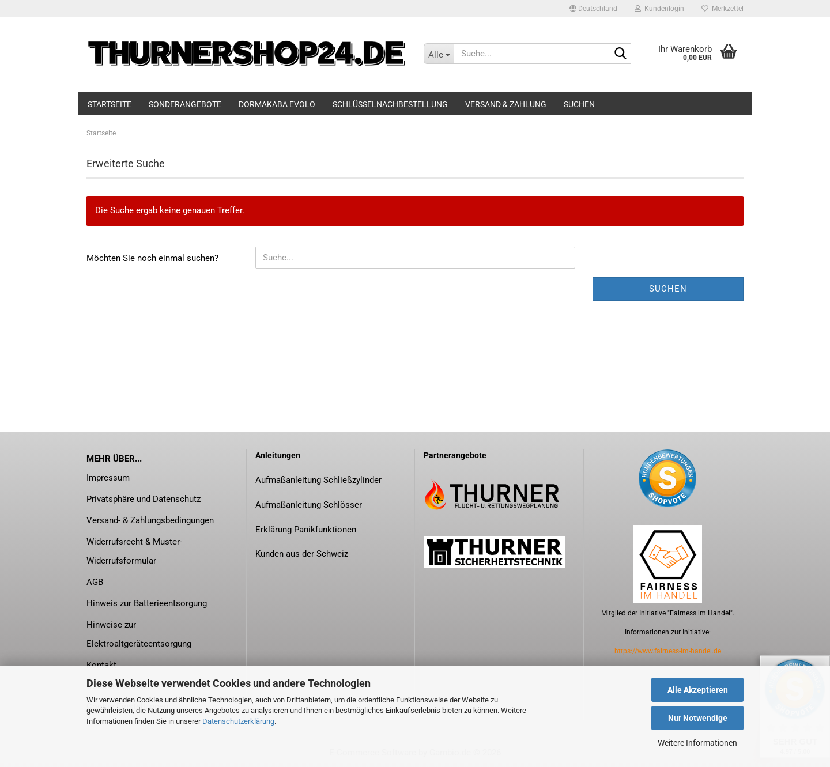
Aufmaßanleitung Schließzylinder (318, 480)
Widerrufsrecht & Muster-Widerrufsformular (134, 551)
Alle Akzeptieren (697, 689)
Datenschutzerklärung (238, 721)
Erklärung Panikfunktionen (305, 529)
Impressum (108, 478)
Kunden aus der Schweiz (301, 554)
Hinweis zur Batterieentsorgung (146, 603)
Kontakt (101, 665)
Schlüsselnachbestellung (390, 104)
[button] (593, 8)
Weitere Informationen (697, 742)
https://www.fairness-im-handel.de (667, 651)
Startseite (109, 104)
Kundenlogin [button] (659, 9)
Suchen (579, 104)
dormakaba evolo (277, 104)
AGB (94, 582)
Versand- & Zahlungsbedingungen (150, 520)
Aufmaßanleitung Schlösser (308, 505)
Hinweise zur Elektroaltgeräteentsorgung (138, 634)
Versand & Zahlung (505, 104)
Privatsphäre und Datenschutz (143, 499)
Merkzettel (722, 9)
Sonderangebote (185, 104)
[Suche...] (439, 53)
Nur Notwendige (697, 718)
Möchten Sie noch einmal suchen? (152, 258)
